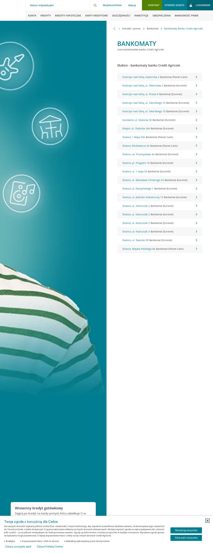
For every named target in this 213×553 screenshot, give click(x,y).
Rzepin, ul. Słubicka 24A (159, 128)
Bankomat (153, 28)
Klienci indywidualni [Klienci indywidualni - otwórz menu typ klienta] (42, 5)
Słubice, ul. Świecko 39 (159, 240)
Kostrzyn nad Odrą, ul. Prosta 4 (159, 94)
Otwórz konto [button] (174, 5)
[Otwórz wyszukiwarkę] (95, 5)
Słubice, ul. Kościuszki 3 (159, 231)
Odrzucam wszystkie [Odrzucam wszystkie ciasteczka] (186, 537)
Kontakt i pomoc (132, 28)
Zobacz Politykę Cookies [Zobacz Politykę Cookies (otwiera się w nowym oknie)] (50, 546)
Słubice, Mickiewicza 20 (159, 146)
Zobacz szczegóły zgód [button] (18, 546)
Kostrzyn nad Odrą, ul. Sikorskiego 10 (159, 103)
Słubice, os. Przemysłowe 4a (159, 154)
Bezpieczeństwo (112, 5)
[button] (207, 520)
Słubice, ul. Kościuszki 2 (159, 206)
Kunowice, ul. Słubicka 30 (159, 120)
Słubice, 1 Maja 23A (159, 137)
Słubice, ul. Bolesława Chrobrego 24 (159, 180)
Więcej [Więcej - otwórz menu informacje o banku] (132, 5)
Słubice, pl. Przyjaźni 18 (159, 163)
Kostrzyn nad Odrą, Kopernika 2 (159, 77)
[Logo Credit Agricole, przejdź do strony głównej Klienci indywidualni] (13, 10)
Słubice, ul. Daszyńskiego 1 (159, 188)
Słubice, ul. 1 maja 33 (159, 171)
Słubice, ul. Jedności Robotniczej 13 (159, 197)
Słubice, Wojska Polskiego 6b (159, 249)
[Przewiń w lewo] (114, 28)
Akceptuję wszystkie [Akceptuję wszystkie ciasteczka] (186, 530)
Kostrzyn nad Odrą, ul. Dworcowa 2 (159, 85)
